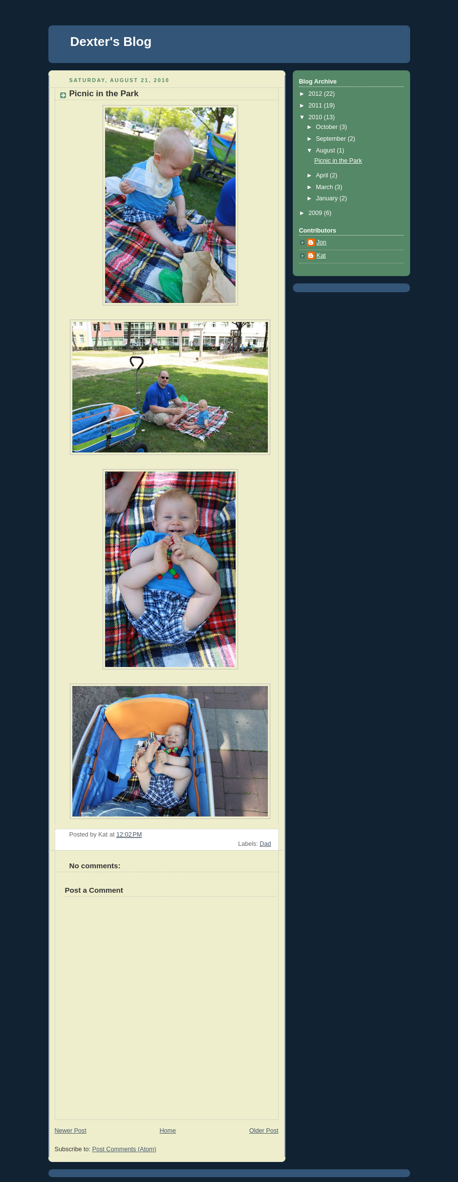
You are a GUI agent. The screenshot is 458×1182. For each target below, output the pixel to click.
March (325, 187)
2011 (316, 105)
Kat (321, 255)
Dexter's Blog (111, 41)
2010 (316, 117)
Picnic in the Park (338, 160)
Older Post (264, 1130)
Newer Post (71, 1130)
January (327, 198)
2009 (316, 213)
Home (167, 1130)
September (332, 138)
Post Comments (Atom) (124, 1149)
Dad (265, 843)
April (323, 175)
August (326, 150)
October (327, 127)
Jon (322, 242)
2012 (316, 93)
